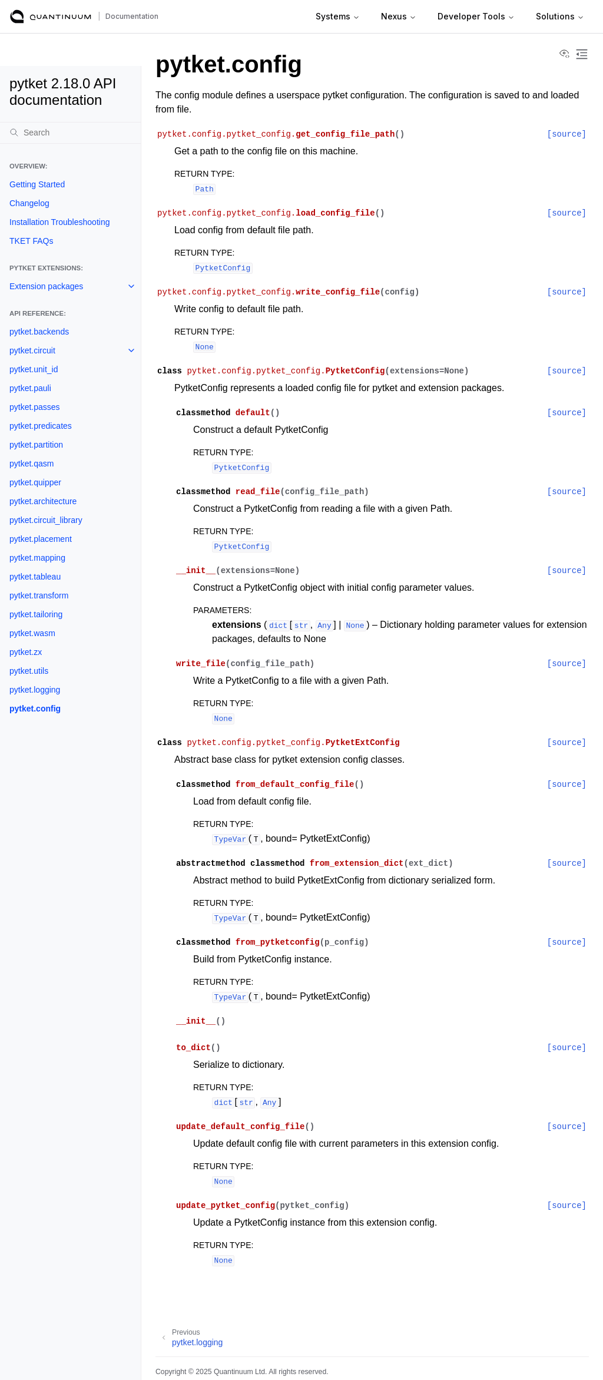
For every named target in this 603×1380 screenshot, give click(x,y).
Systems (338, 16)
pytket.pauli (30, 388)
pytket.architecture (43, 501)
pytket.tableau (35, 576)
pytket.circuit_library (45, 520)
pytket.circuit (32, 350)
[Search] (70, 132)
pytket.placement (40, 539)
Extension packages (46, 286)
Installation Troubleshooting (59, 222)
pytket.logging (34, 689)
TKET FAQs (31, 241)
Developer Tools (476, 16)
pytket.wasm (32, 633)
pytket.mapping (37, 557)
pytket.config (35, 708)
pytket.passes (34, 407)
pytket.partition (36, 444)
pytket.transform (38, 595)
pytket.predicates (40, 426)
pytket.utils (28, 671)
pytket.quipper (35, 482)
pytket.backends (39, 331)
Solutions (560, 16)
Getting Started (37, 184)
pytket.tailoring (35, 614)
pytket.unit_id (33, 369)
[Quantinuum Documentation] (50, 16)
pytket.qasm (31, 463)
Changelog (29, 203)
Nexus (398, 16)
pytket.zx (25, 652)
